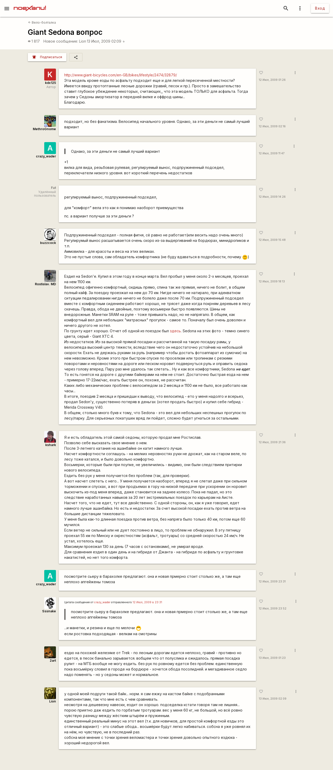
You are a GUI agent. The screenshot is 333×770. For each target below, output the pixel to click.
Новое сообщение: (60, 41)
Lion (82, 41)
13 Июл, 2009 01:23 (272, 658)
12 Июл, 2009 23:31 (272, 581)
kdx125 (50, 83)
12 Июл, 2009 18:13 (272, 281)
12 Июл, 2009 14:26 (272, 196)
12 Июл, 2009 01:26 (272, 80)
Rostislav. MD (45, 284)
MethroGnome (44, 129)
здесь (175, 331)
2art (53, 660)
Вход (320, 8)
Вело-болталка (42, 22)
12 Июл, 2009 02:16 (272, 126)
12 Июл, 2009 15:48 (272, 240)
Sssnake (49, 611)
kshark (50, 445)
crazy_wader (46, 156)
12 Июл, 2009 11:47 (272, 153)
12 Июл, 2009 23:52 (272, 608)
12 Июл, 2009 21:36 (272, 442)
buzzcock (48, 243)
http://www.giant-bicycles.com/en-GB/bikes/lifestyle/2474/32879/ (120, 75)
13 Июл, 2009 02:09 (106, 41)
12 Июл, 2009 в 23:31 (147, 602)
